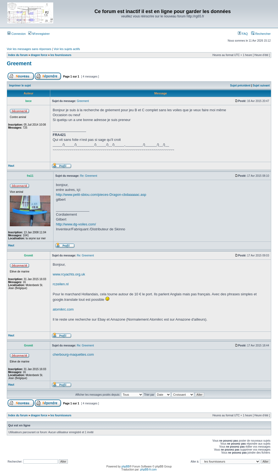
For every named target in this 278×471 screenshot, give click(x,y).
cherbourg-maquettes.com (73, 354)
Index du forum (18, 55)
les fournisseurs (60, 55)
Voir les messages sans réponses (29, 49)
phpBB (125, 466)
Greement (19, 63)
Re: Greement (88, 175)
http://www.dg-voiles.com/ (76, 224)
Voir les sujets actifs (67, 49)
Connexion (16, 33)
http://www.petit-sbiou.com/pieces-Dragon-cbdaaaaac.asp (101, 195)
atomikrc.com (63, 309)
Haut (11, 165)
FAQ (243, 33)
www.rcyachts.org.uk (69, 274)
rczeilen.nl (61, 284)
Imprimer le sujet (20, 85)
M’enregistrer (39, 33)
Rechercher (261, 33)
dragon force (39, 55)
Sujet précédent (240, 85)
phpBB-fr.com (148, 469)
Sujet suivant (261, 85)
